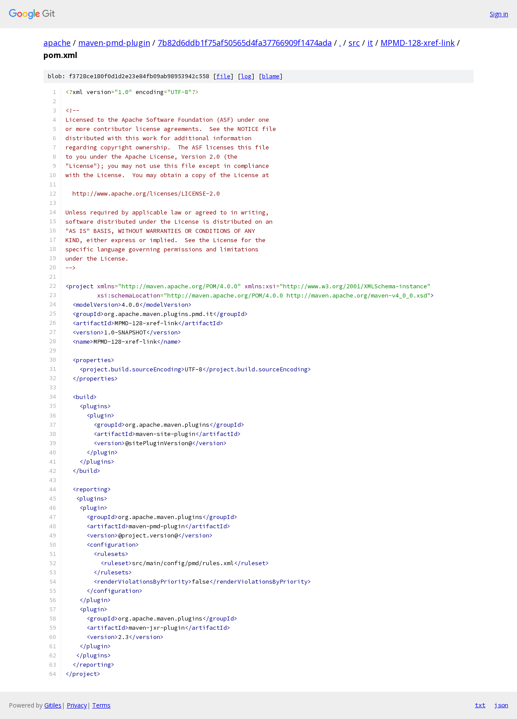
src (354, 42)
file (223, 76)
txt (480, 705)
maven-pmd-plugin (114, 42)
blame (271, 76)
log (246, 76)
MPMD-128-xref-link (418, 42)
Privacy (77, 705)
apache (57, 42)
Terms (101, 705)
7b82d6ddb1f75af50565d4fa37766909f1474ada (245, 42)
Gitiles (52, 705)
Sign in (499, 14)
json (501, 705)
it (370, 42)
